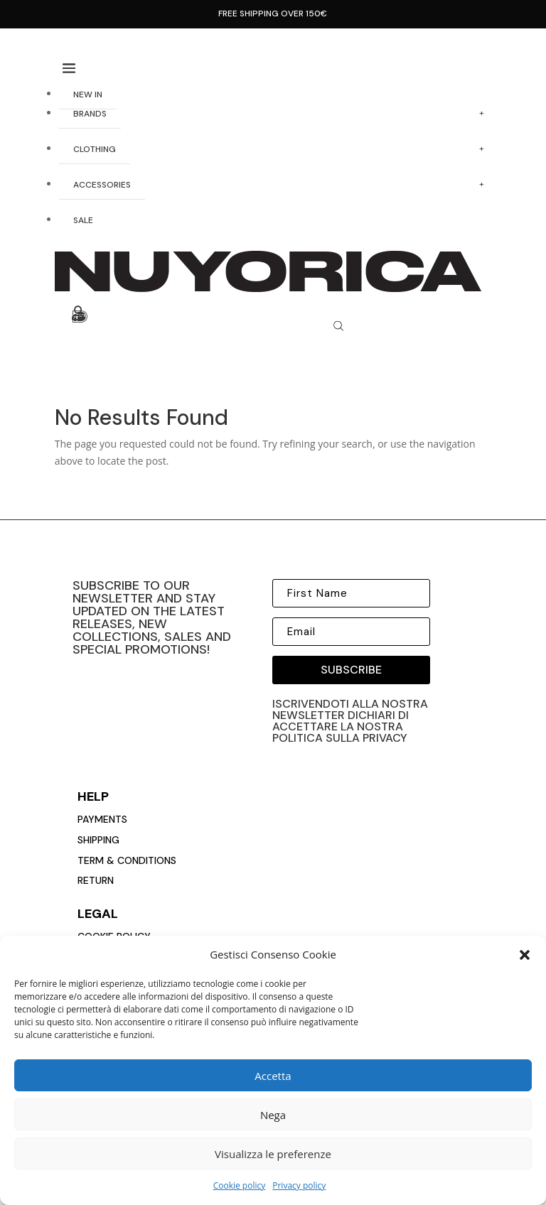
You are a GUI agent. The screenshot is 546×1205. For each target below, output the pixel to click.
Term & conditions (126, 860)
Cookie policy (239, 1185)
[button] (525, 955)
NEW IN (87, 94)
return (95, 880)
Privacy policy (299, 1185)
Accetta (273, 1076)
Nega (273, 1115)
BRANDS (90, 113)
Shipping (98, 839)
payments (102, 819)
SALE (83, 220)
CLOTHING (94, 149)
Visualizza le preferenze (273, 1154)
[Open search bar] (338, 325)
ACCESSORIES (102, 184)
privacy (385, 737)
